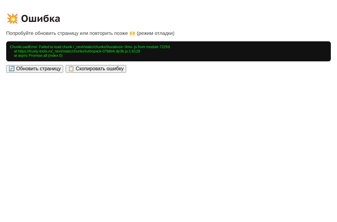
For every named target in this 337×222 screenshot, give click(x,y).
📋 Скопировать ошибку (95, 68)
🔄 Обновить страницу (35, 68)
